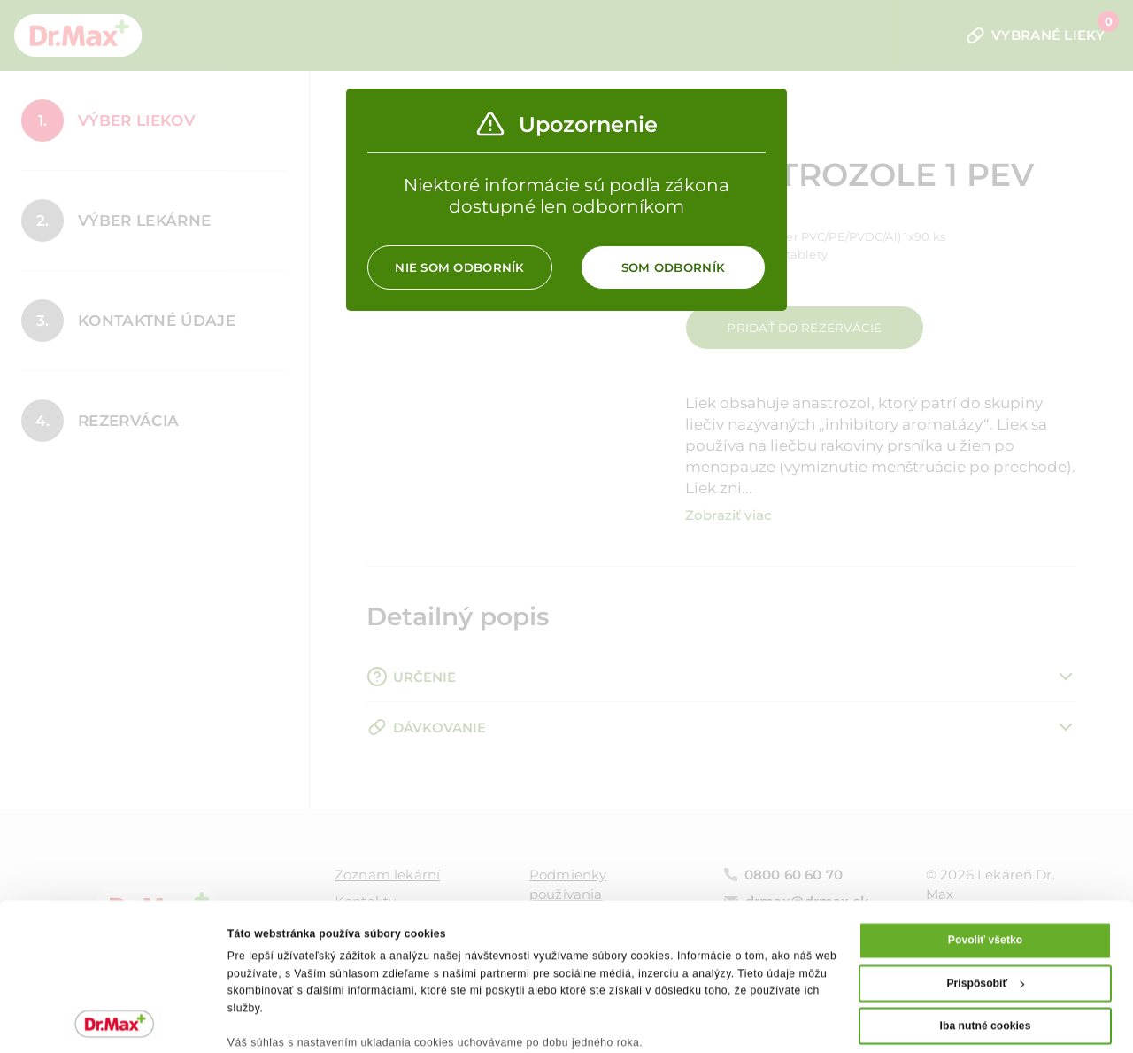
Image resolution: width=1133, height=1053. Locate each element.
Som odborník (673, 267)
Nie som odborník (459, 267)
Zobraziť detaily (268, 1021)
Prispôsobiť (985, 888)
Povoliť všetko (985, 846)
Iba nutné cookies (985, 931)
